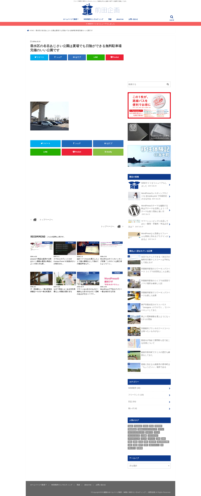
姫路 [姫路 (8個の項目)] (135, 441)
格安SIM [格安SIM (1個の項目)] (152, 441)
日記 (132, 401)
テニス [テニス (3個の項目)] (156, 432)
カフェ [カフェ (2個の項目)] (161, 429)
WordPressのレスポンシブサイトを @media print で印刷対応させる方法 (148, 196)
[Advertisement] (77, 81)
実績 (109, 19)
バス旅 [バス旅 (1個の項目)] (143, 435)
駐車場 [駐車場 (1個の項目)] (139, 448)
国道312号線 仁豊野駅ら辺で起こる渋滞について (155, 341)
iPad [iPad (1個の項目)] (151, 426)
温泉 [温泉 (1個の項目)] (130, 445)
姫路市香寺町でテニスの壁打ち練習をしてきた (155, 353)
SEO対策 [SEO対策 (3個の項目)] (158, 426)
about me (119, 19)
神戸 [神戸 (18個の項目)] (140, 445)
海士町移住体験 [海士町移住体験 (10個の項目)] (163, 441)
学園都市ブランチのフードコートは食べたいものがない (155, 329)
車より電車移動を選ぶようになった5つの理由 (155, 317)
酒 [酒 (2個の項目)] (162, 445)
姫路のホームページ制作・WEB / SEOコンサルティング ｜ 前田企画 (129, 492)
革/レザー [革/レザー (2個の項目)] (131, 448)
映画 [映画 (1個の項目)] (145, 441)
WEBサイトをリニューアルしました (101, 24)
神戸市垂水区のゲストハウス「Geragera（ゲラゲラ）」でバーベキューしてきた (155, 307)
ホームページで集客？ (71, 19)
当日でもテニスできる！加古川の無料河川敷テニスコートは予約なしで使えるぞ (155, 259)
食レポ (132, 408)
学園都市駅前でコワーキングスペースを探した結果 (155, 293)
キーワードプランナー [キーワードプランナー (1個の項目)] (136, 432)
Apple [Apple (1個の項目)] (130, 426)
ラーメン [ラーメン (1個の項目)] (151, 438)
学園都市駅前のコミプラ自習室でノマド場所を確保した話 (155, 281)
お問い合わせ (133, 19)
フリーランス (136, 394)
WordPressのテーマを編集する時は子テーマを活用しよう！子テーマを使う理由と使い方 (148, 210)
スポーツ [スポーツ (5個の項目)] (149, 432)
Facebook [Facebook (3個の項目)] (138, 426)
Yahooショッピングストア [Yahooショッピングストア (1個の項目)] (147, 429)
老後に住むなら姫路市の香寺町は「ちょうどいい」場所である (155, 365)
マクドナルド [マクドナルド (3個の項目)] (153, 435)
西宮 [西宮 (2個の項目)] (145, 445)
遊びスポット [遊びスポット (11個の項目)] (154, 445)
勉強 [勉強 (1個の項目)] (130, 441)
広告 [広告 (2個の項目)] (140, 441)
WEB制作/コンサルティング (93, 19)
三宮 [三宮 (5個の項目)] (158, 438)
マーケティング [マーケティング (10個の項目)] (133, 438)
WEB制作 (134, 388)
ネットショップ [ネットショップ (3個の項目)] (133, 435)
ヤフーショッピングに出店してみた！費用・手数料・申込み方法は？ (148, 223)
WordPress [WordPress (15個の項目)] (132, 429)
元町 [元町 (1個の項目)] (163, 438)
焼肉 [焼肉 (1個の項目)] (135, 445)
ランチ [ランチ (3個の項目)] (143, 438)
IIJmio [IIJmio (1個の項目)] (146, 426)
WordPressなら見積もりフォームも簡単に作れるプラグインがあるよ (148, 236)
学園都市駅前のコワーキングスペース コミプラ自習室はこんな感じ (155, 269)
